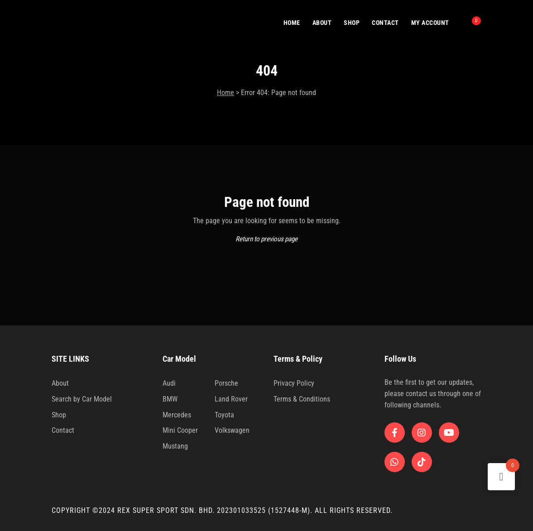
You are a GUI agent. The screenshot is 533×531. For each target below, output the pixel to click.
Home (225, 92)
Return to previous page (266, 239)
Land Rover (231, 399)
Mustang (175, 446)
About (60, 383)
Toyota (224, 415)
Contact (63, 430)
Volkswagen (232, 430)
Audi (169, 383)
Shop (59, 415)
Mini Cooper (180, 430)
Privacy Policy (294, 383)
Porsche (226, 383)
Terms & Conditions (302, 399)
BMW (170, 399)
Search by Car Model (82, 399)
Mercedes (177, 415)
